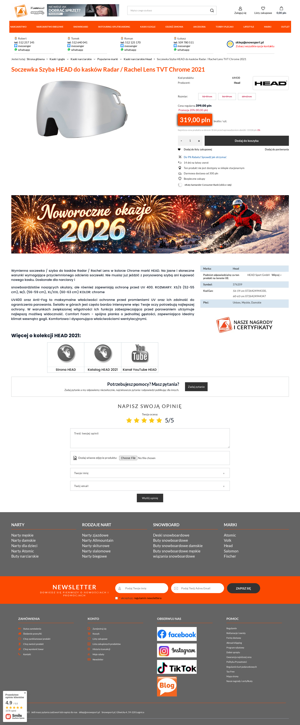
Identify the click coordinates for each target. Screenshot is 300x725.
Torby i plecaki (224, 26)
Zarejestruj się (99, 628)
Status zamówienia (32, 628)
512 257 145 (26, 42)
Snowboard (80, 26)
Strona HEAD (66, 369)
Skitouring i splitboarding (114, 26)
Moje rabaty (98, 654)
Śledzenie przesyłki (32, 633)
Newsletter (98, 659)
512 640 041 (79, 42)
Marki (267, 26)
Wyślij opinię (150, 498)
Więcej (275, 275)
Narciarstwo (18, 26)
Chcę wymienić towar (33, 649)
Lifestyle (248, 26)
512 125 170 (133, 42)
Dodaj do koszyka (247, 140)
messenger (24, 46)
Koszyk (96, 633)
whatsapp (24, 49)
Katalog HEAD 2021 (103, 369)
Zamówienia (29, 618)
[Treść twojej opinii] (150, 438)
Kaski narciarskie (81, 59)
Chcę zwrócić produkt (33, 644)
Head (237, 82)
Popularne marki (107, 59)
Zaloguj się (240, 12)
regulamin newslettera (147, 598)
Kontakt (27, 654)
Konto (93, 618)
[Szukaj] (212, 10)
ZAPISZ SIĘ (243, 588)
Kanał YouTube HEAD (140, 369)
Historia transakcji (101, 649)
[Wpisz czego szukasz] (172, 10)
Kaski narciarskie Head (138, 59)
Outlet (285, 26)
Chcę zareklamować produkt (36, 639)
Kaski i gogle (147, 26)
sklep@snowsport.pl (250, 42)
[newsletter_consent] (116, 598)
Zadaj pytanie (196, 386)
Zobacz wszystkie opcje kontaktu (255, 46)
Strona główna (36, 59)
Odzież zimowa (174, 26)
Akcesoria (199, 26)
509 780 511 (186, 42)
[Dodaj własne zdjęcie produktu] (146, 458)
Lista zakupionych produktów (107, 644)
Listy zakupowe (263, 12)
